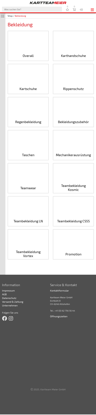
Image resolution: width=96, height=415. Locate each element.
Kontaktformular (59, 290)
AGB (4, 294)
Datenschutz (9, 298)
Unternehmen (10, 305)
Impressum (8, 290)
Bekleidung (20, 15)
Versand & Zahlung (12, 301)
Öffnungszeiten (58, 316)
